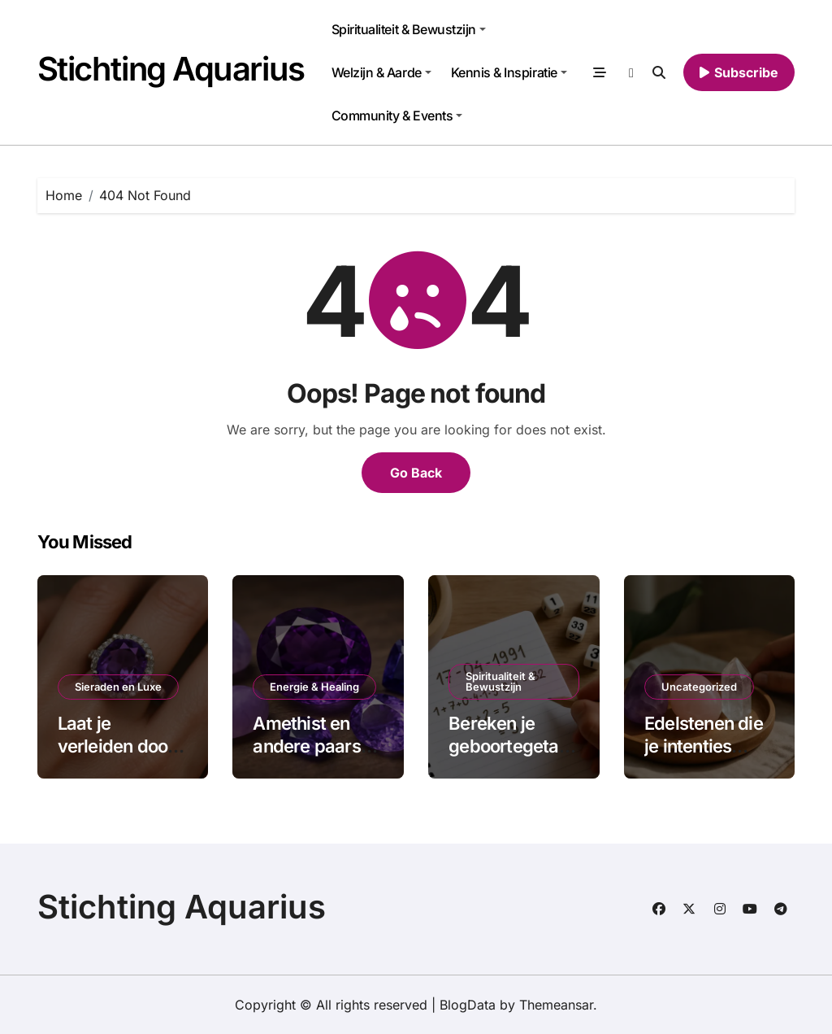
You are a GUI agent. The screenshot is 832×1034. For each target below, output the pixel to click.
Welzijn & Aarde (381, 72)
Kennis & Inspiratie (509, 72)
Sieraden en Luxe (118, 686)
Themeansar (556, 1005)
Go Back (416, 473)
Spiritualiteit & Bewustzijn (409, 29)
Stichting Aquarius (171, 69)
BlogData (468, 1005)
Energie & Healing (314, 686)
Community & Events (397, 115)
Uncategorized (699, 686)
